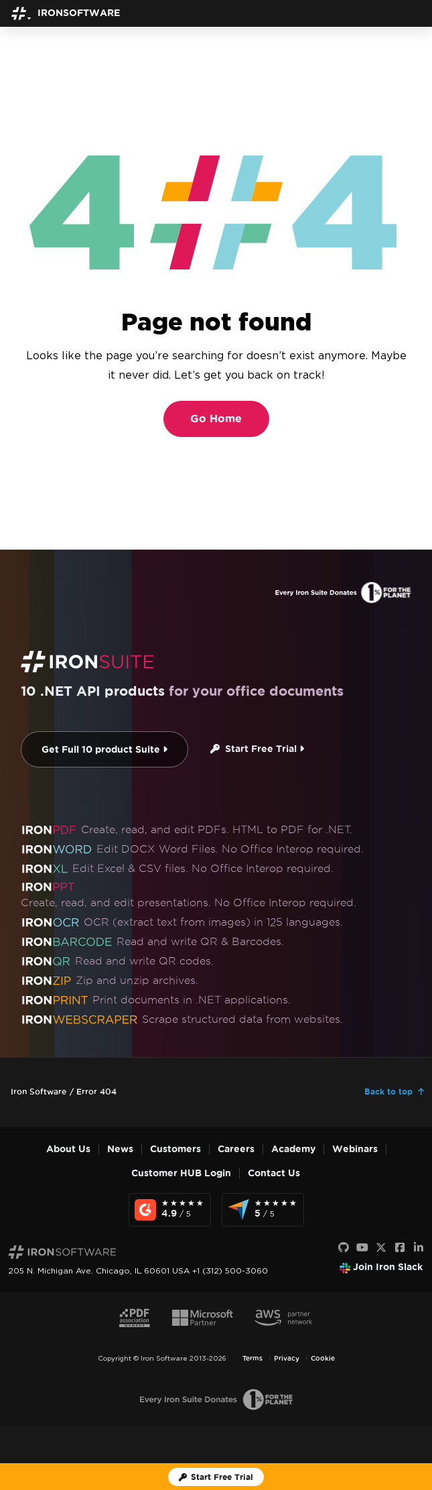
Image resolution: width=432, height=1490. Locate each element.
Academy (293, 1149)
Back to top (388, 1091)
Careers (236, 1149)
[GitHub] (343, 1248)
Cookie (323, 1358)
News (120, 1149)
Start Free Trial (257, 749)
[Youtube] (362, 1248)
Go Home (216, 418)
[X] (381, 1248)
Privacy (286, 1358)
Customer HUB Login (181, 1173)
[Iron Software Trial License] (216, 1477)
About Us (68, 1149)
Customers (175, 1149)
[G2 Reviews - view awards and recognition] (170, 1210)
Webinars (355, 1149)
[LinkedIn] (418, 1248)
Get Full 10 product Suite (104, 750)
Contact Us (274, 1173)
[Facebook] (400, 1248)
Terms (252, 1358)
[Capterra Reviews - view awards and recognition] (263, 1210)
